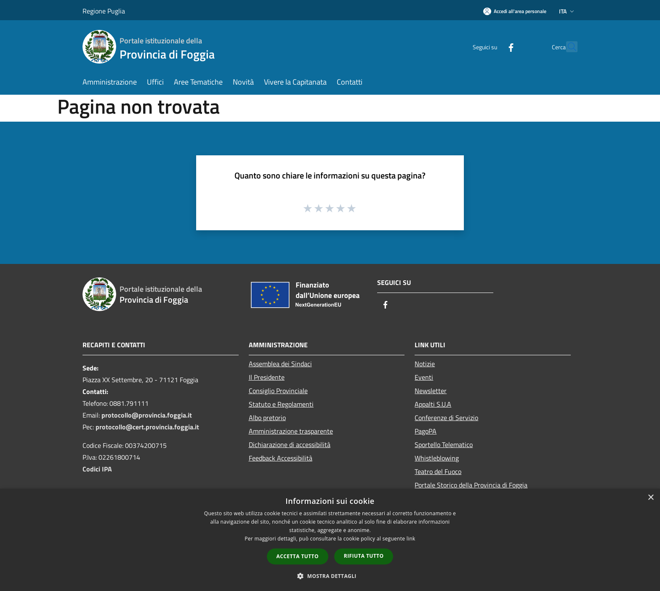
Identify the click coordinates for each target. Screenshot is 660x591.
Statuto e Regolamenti (281, 404)
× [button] (650, 498)
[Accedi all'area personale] (514, 11)
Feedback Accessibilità (280, 458)
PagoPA (425, 431)
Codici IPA (97, 469)
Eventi (424, 377)
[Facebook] (492, 46)
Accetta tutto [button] (298, 556)
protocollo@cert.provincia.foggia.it (147, 427)
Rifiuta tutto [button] (364, 555)
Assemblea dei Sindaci (280, 364)
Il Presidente (267, 377)
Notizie (425, 364)
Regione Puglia (103, 11)
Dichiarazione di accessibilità (289, 444)
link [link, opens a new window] (411, 538)
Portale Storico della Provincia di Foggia (471, 485)
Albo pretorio (267, 418)
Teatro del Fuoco (438, 471)
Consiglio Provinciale (278, 391)
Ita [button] (567, 11)
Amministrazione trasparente (291, 431)
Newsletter (431, 391)
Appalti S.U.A (433, 404)
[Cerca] (567, 47)
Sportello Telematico (444, 444)
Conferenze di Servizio (446, 418)
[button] (330, 576)
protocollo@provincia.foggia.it (146, 415)
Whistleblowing (437, 458)
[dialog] (330, 540)
